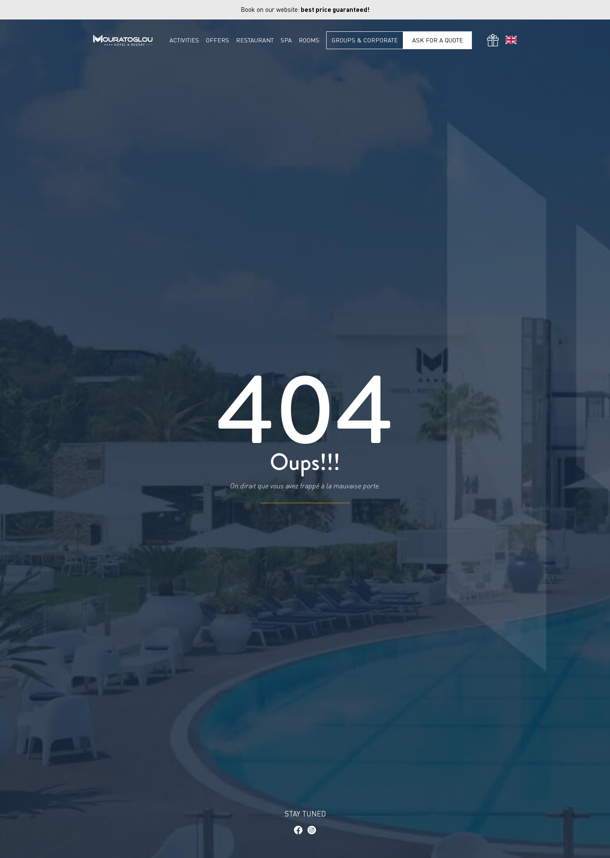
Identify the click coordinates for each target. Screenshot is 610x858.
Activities (184, 40)
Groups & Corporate (365, 40)
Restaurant (255, 40)
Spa (286, 40)
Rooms (309, 40)
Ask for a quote (437, 40)
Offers (217, 40)
